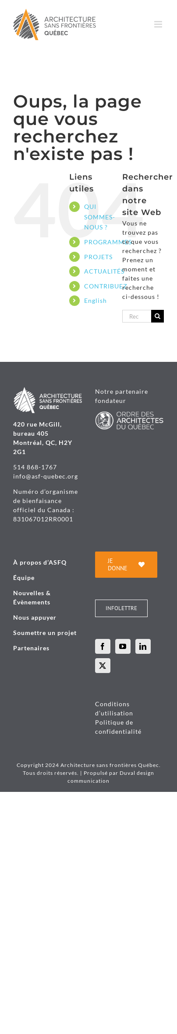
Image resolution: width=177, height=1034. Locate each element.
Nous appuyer (35, 617)
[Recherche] (157, 316)
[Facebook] (102, 646)
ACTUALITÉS (104, 271)
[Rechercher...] (136, 316)
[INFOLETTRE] (121, 608)
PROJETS (98, 256)
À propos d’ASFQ (40, 562)
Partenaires (31, 648)
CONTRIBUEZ (105, 286)
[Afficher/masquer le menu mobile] (159, 24)
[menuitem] (96, 300)
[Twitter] (102, 665)
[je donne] (126, 565)
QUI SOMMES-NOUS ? (99, 217)
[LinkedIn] (143, 646)
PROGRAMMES (108, 242)
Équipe (24, 577)
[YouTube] (123, 646)
